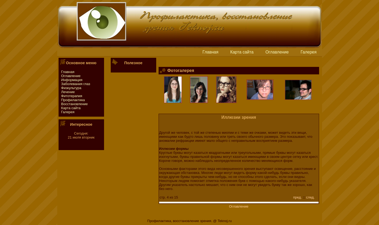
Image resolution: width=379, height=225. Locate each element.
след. (310, 197)
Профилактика (73, 100)
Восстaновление (74, 104)
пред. (297, 197)
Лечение (68, 92)
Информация (72, 80)
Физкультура (71, 88)
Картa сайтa (242, 52)
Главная (210, 52)
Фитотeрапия (71, 96)
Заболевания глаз (75, 84)
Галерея (309, 52)
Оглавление (277, 52)
